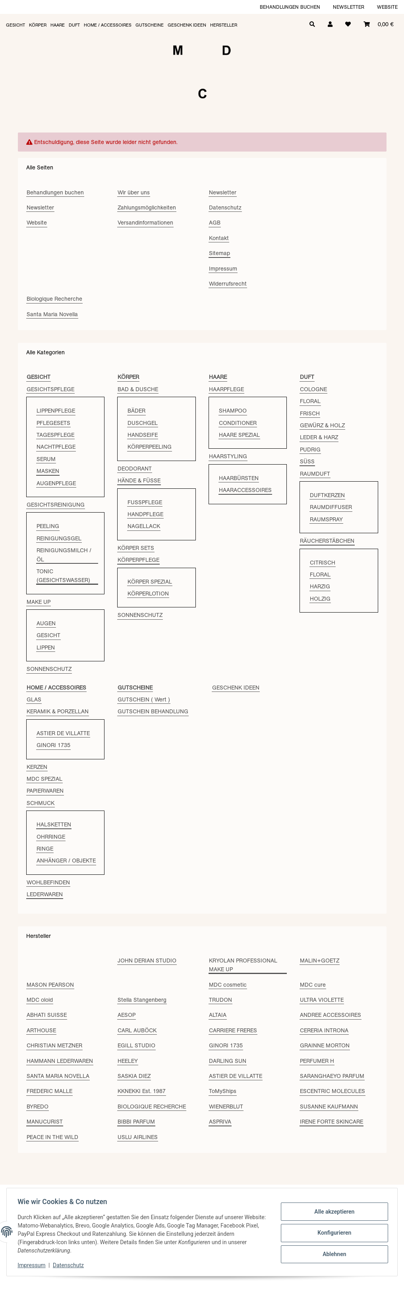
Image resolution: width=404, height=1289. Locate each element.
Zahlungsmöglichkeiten (147, 207)
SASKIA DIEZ (134, 1076)
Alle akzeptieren (332, 1212)
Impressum (33, 1265)
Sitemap (219, 253)
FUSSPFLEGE (145, 502)
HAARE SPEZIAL (239, 434)
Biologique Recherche (54, 298)
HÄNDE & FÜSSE (139, 480)
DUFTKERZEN (327, 495)
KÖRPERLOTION (148, 593)
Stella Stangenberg (142, 999)
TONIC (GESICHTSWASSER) (63, 576)
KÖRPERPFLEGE (138, 559)
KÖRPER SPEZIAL (150, 581)
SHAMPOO (233, 410)
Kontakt (219, 238)
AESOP (126, 1014)
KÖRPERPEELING (150, 446)
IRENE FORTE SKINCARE (331, 1121)
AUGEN (46, 623)
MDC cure (313, 984)
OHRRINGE (51, 836)
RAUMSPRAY (326, 519)
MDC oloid (40, 999)
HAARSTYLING (228, 456)
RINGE (45, 848)
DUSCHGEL (143, 422)
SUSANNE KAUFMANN (329, 1106)
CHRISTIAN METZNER (54, 1045)
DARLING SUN (227, 1060)
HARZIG (320, 586)
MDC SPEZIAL (44, 778)
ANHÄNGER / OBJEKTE (66, 860)
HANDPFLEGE (145, 514)
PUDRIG (310, 449)
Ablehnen (332, 1253)
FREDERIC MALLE (49, 1091)
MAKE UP (38, 601)
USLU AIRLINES (138, 1137)
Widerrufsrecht (228, 283)
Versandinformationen (145, 222)
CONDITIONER (238, 422)
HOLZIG (320, 598)
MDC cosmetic (228, 984)
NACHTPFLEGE (56, 446)
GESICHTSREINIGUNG (56, 504)
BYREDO (37, 1106)
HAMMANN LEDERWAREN (60, 1060)
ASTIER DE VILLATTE (63, 733)
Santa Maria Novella (52, 314)
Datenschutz (70, 1265)
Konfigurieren (332, 1232)
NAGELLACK (144, 526)
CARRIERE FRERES (233, 1030)
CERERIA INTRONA (324, 1030)
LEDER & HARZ (319, 437)
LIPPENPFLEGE (56, 410)
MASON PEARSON (50, 984)
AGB (214, 222)
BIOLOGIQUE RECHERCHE (152, 1106)
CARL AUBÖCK (137, 1030)
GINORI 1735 (53, 745)
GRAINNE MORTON (325, 1045)
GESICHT (48, 635)
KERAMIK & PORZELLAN (58, 711)
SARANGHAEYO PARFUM (332, 1076)
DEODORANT (135, 468)
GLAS (34, 699)
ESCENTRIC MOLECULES (332, 1091)
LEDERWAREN (45, 894)
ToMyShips (222, 1091)
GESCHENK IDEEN (235, 687)
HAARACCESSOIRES (245, 490)
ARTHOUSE (41, 1030)
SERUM (46, 459)
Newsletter (348, 7)
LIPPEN (46, 647)
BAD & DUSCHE (138, 389)
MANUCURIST (45, 1121)
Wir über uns (134, 192)
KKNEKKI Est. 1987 (142, 1091)
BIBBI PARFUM (136, 1121)
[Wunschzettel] (348, 23)
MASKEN (48, 470)
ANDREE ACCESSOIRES (330, 1014)
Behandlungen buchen (290, 7)
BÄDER (136, 410)
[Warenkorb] (378, 23)
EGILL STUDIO (136, 1045)
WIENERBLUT (226, 1106)
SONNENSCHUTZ (49, 668)
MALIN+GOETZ (319, 960)
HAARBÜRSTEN (239, 478)
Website (387, 7)
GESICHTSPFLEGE (50, 389)
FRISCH (310, 413)
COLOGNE (313, 389)
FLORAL (310, 401)
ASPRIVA (220, 1121)
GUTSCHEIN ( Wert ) (144, 699)
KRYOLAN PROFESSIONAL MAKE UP (243, 965)
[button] (330, 23)
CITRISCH (322, 562)
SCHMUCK (40, 803)
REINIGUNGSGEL (59, 538)
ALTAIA (217, 1014)
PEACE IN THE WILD (52, 1137)
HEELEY (128, 1060)
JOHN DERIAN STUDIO (147, 960)
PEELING (48, 526)
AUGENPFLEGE (56, 483)
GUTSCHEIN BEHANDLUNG (153, 711)
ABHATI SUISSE (47, 1014)
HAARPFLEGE (226, 389)
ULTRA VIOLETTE (322, 999)
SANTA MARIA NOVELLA (58, 1076)
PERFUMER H (317, 1060)
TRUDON (220, 999)
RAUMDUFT (315, 473)
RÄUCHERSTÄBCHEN (327, 540)
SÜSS (307, 461)
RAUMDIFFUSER (331, 507)
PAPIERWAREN (45, 790)
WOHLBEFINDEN (48, 882)
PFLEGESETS (53, 422)
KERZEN (37, 766)
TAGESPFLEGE (55, 434)
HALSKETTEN (54, 824)
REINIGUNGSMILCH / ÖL (64, 555)
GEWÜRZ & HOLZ (322, 425)
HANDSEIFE (143, 434)
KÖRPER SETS (136, 547)
